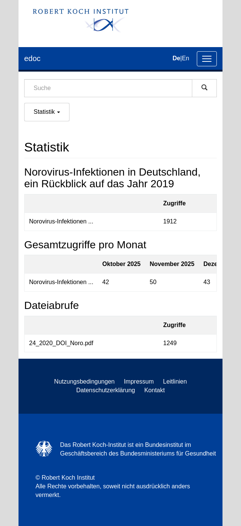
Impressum (139, 381)
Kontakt (154, 390)
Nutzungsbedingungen (84, 381)
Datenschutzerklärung (105, 390)
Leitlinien (175, 381)
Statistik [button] (47, 112)
